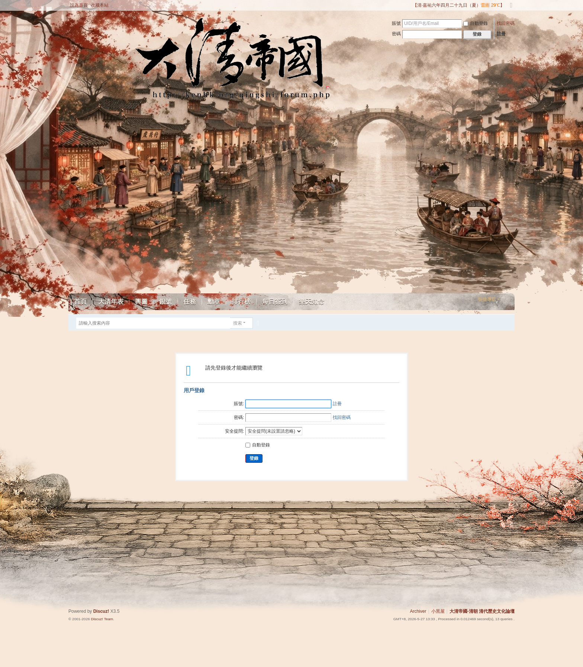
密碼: (239, 417)
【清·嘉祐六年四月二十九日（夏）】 (459, 5)
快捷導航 (487, 299)
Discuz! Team (102, 619)
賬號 (396, 23)
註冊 (501, 33)
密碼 (396, 33)
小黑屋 (438, 611)
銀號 (165, 301)
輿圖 (141, 301)
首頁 (80, 301)
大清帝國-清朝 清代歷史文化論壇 (482, 611)
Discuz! (101, 611)
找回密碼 (506, 23)
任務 (189, 301)
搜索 (237, 323)
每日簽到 (274, 301)
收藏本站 (100, 5)
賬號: (239, 403)
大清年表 (110, 301)
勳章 (213, 301)
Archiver (418, 611)
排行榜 (241, 301)
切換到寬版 (511, 8)
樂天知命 (311, 301)
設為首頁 (79, 5)
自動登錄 (475, 23)
